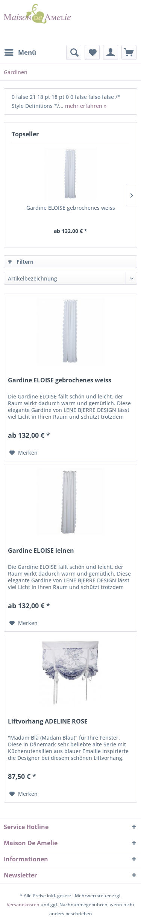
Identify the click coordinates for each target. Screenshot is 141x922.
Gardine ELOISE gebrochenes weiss (70, 207)
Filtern (20, 261)
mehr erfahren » (85, 105)
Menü (20, 51)
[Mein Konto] (110, 52)
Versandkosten (23, 904)
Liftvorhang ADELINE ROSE (48, 721)
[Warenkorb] (128, 52)
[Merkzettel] (92, 52)
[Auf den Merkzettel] (23, 452)
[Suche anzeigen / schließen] (73, 52)
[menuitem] (20, 52)
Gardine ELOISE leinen (41, 551)
